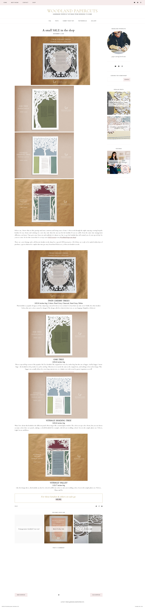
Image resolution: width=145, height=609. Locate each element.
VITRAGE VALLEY (58, 482)
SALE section (52, 237)
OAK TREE (58, 359)
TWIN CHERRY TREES (58, 300)
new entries (21, 595)
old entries (96, 595)
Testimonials (82, 21)
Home (5, 2)
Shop (34, 2)
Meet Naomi (15, 2)
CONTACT (25, 2)
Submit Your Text (68, 21)
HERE (59, 499)
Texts (57, 21)
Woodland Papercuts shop (68, 237)
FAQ (50, 21)
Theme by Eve (139, 606)
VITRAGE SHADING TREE (58, 420)
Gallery (93, 21)
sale (16, 506)
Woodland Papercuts (72, 10)
